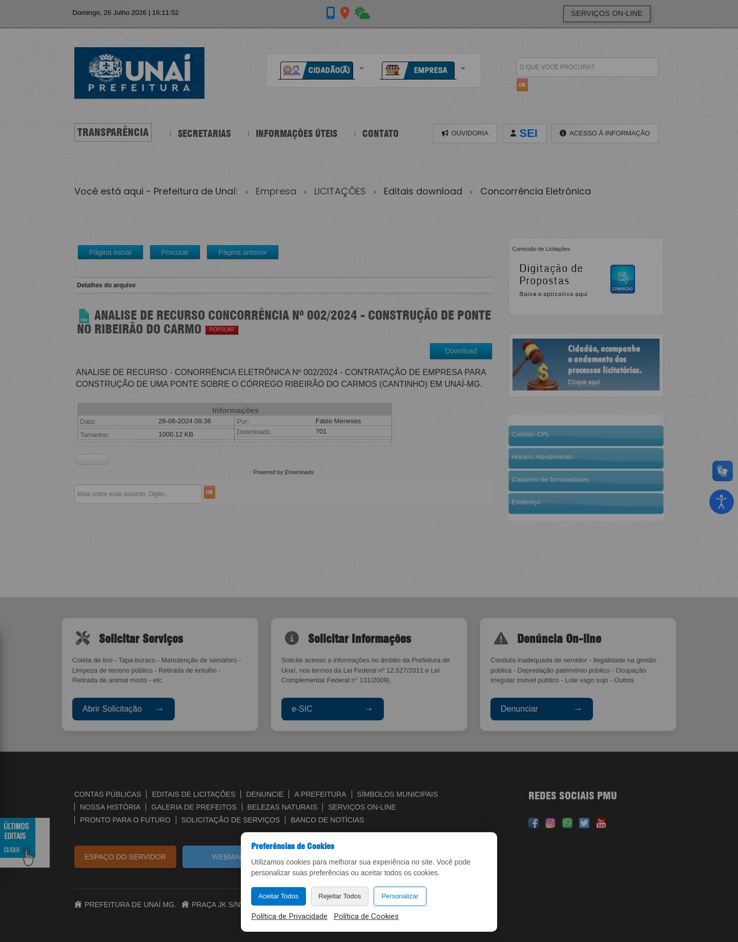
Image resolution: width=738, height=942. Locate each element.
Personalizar (399, 896)
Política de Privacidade (289, 916)
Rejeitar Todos (340, 896)
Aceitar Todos (278, 896)
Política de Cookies (366, 916)
